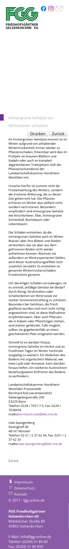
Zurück (58, 133)
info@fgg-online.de (35, 536)
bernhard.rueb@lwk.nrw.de (37, 414)
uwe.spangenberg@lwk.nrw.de (40, 444)
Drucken (37, 133)
